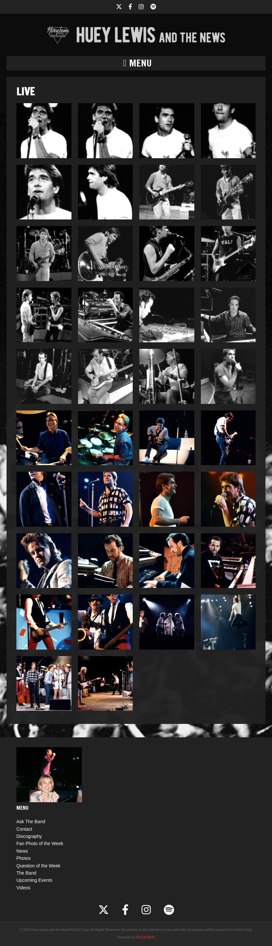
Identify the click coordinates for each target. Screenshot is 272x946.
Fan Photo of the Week (39, 843)
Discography (29, 836)
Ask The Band (30, 821)
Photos (23, 858)
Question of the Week (38, 865)
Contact (24, 829)
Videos (23, 887)
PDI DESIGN (145, 937)
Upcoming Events (34, 880)
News (22, 851)
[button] (136, 63)
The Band (26, 873)
